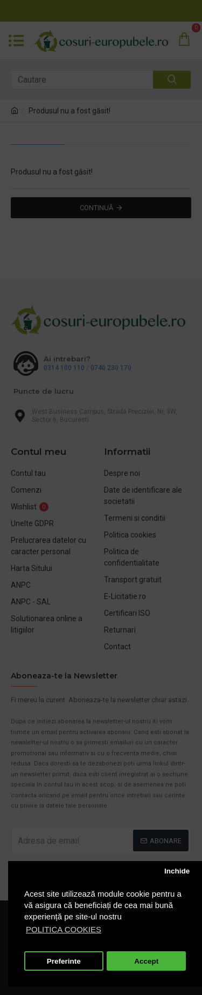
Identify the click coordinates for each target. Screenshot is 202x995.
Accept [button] (146, 961)
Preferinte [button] (64, 961)
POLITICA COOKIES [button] (63, 929)
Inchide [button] (177, 871)
